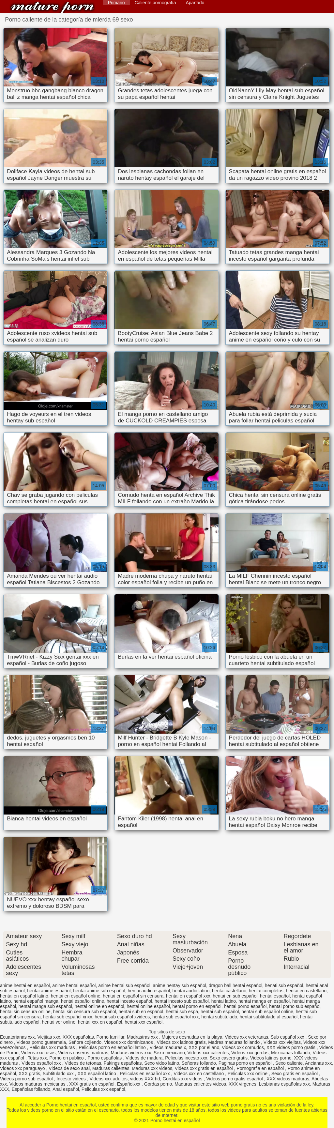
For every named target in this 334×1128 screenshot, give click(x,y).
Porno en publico (67, 1057)
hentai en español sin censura (133, 995)
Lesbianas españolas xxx (284, 1084)
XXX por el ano (204, 1047)
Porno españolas (105, 1057)
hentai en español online (75, 995)
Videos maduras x (167, 1047)
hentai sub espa (182, 1011)
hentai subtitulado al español (268, 1016)
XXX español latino (97, 1073)
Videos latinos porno (271, 1057)
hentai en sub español (235, 995)
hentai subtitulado (219, 1016)
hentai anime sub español (99, 990)
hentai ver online (58, 1022)
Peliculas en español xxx (145, 1073)
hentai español (275, 995)
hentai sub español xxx (175, 1016)
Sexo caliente (289, 1063)
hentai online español (148, 1006)
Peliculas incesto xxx (186, 1057)
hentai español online (82, 1001)
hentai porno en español (197, 1006)
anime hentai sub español (124, 985)
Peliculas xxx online (248, 1073)
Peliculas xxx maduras (52, 1047)
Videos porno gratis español (235, 1078)
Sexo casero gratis (229, 1057)
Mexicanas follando (290, 1052)
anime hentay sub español (179, 985)
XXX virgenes (242, 1084)
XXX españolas (78, 1037)
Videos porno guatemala (41, 1042)
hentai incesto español (129, 1001)
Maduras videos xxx (131, 1052)
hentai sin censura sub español (84, 1011)
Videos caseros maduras (83, 1052)
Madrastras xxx (143, 1037)
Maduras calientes (110, 1068)
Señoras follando (199, 1063)
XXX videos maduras (287, 1078)
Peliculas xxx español (103, 1089)
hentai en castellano (306, 990)
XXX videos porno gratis (291, 1047)
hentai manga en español (264, 1001)
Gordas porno (158, 1084)
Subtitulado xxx (59, 1073)
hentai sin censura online (25, 1011)
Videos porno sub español (27, 1078)
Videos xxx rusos (38, 1052)
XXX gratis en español (91, 1084)
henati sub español (284, 985)
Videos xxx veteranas (246, 1037)
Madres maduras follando (234, 1042)
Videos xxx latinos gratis (181, 1042)
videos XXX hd (145, 1078)
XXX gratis (29, 1073)
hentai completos (266, 990)
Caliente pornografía (155, 2)
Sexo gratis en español (295, 1073)
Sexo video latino (161, 1063)
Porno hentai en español (52, 7)
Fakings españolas (123, 1063)
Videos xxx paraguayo (23, 1068)
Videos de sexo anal (69, 1068)
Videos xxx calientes (208, 1052)
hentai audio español (149, 990)
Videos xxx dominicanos (129, 1042)
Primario (116, 2)
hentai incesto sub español (182, 1001)
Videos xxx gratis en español (204, 1068)
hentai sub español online (267, 1011)
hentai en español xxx (188, 995)
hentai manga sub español (45, 1006)
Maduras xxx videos (152, 1068)
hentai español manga (35, 1001)
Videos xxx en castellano (199, 1073)
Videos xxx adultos (109, 1078)
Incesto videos (71, 1078)
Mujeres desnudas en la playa (191, 1037)
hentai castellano (229, 990)
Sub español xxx (288, 1037)
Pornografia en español (260, 1068)
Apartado (195, 2)
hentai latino (223, 1001)
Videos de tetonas (83, 1063)
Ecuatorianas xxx (17, 1037)
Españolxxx (129, 1084)
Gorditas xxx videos (183, 1078)
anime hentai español (74, 985)
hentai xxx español (143, 1022)
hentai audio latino (191, 990)
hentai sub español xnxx (67, 1016)
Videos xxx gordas (249, 1052)
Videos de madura (144, 1057)
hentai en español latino (24, 995)
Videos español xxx (42, 1063)
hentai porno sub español (294, 1006)
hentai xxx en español (100, 1022)
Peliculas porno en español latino (113, 1047)
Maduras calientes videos (200, 1084)
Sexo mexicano (169, 1052)
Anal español (66, 1089)
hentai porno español (245, 1006)
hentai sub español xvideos (122, 1016)
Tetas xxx (37, 1057)
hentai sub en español (140, 1011)
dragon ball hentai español (235, 985)
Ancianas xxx (318, 1063)
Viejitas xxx (48, 1037)
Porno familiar (110, 1037)
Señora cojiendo (84, 1042)
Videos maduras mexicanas (38, 1084)
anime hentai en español (25, 985)
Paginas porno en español (246, 1063)
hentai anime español (48, 990)
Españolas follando (31, 1089)
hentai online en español (99, 1006)
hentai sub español (220, 1011)
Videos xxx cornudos (243, 1047)
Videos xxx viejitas (282, 1042)
